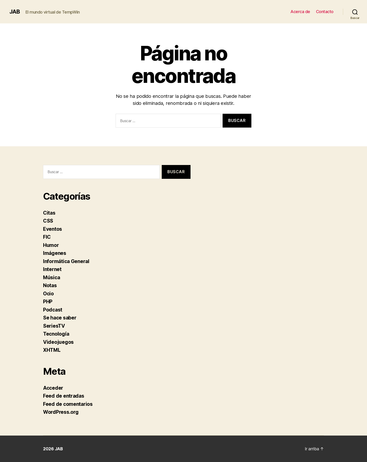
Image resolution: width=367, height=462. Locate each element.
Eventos (52, 229)
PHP (47, 301)
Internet (52, 269)
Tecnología (56, 334)
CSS (48, 221)
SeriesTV (54, 326)
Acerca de (300, 11)
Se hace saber (60, 318)
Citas (49, 213)
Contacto (325, 11)
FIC (47, 237)
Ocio (48, 294)
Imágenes (54, 253)
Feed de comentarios (68, 404)
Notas (50, 285)
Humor (51, 245)
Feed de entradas (63, 396)
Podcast (52, 310)
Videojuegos (58, 342)
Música (51, 277)
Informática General (66, 261)
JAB (14, 12)
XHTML (52, 350)
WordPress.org (61, 412)
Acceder (53, 388)
